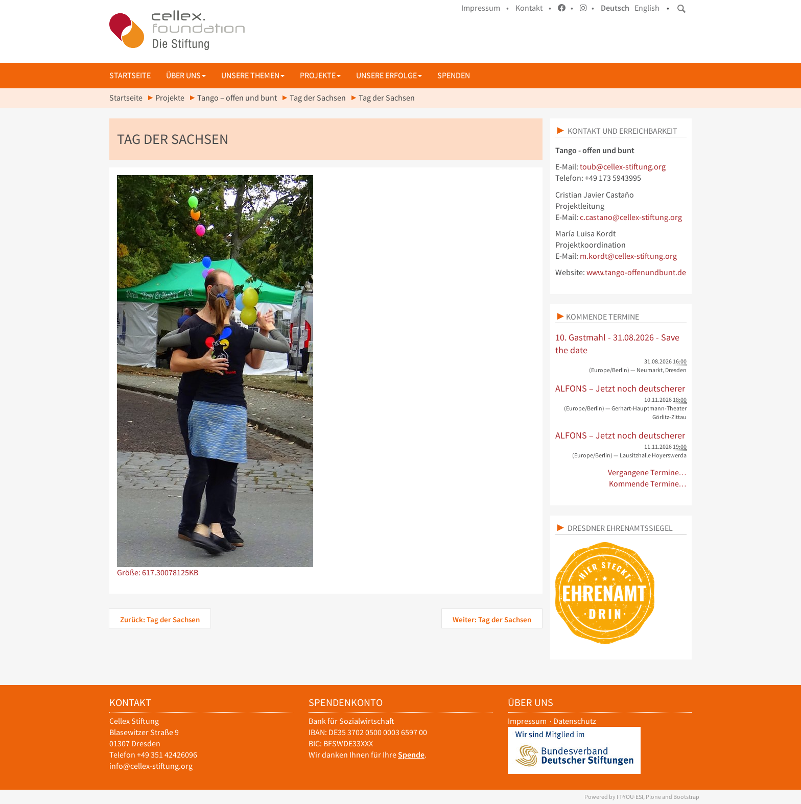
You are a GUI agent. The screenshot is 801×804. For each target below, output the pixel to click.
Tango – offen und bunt (237, 98)
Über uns (186, 75)
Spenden (453, 75)
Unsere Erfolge (389, 75)
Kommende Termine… (648, 484)
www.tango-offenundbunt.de (636, 272)
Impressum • (485, 8)
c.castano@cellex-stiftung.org (631, 217)
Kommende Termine (602, 316)
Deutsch (615, 8)
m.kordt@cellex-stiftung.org (628, 256)
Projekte (320, 75)
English (646, 8)
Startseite (130, 75)
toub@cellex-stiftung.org (623, 167)
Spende (411, 755)
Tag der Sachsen (318, 98)
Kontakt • (533, 8)
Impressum (527, 721)
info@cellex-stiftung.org (151, 766)
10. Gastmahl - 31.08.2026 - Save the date (617, 343)
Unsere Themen (253, 75)
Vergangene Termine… (647, 472)
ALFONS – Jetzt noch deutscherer (620, 388)
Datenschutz (574, 721)
